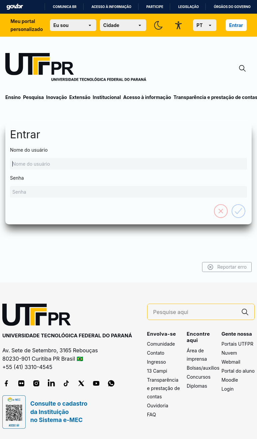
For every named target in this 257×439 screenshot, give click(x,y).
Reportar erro (227, 267)
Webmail (230, 362)
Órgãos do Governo (232, 7)
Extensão (79, 97)
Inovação (56, 97)
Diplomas (197, 386)
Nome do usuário (128, 158)
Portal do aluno (238, 371)
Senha (128, 186)
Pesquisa (33, 97)
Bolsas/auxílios (203, 368)
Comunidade (161, 344)
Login (227, 389)
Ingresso (156, 362)
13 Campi (157, 371)
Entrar (236, 25)
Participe (154, 7)
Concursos (199, 377)
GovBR (14, 7)
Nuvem (229, 353)
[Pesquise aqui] (194, 312)
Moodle (229, 380)
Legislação (188, 7)
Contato (155, 353)
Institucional (107, 97)
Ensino (13, 97)
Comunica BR (65, 7)
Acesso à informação (111, 7)
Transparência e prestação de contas (163, 388)
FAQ (151, 414)
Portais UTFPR (237, 344)
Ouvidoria (157, 405)
